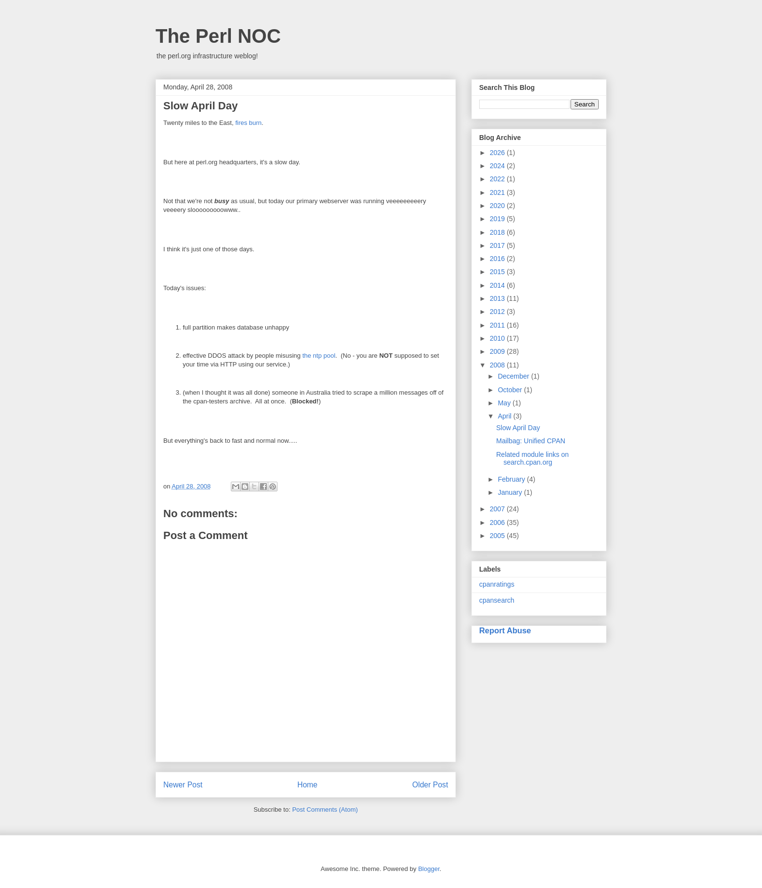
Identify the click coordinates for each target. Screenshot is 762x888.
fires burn (248, 122)
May (505, 403)
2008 (498, 365)
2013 (498, 298)
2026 (498, 153)
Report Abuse (505, 630)
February (512, 479)
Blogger (428, 868)
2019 (498, 219)
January (511, 492)
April (505, 416)
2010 (498, 338)
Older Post (430, 785)
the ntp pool (318, 355)
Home (307, 785)
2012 (498, 311)
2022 (498, 179)
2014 (498, 285)
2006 (498, 522)
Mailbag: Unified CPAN (530, 441)
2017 (498, 245)
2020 (498, 205)
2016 (498, 258)
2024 (498, 166)
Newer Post (183, 785)
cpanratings (496, 584)
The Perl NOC (218, 36)
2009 (498, 351)
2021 (498, 192)
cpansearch (496, 600)
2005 (498, 536)
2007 (498, 509)
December (514, 376)
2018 (498, 232)
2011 (498, 325)
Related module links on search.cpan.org (532, 459)
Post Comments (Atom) (325, 809)
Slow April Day (518, 428)
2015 (498, 272)
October (511, 390)
